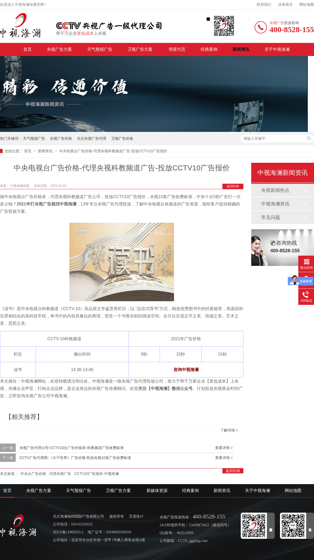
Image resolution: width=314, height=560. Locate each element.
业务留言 (285, 5)
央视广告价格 (61, 138)
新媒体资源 (157, 490)
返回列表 (233, 186)
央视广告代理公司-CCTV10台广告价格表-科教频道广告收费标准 (71, 448)
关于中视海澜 (277, 49)
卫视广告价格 (122, 138)
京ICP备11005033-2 (68, 532)
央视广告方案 (59, 49)
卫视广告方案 (140, 49)
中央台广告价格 (33, 474)
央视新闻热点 (275, 190)
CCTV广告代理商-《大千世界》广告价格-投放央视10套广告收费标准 (75, 458)
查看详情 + (224, 448)
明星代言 (177, 49)
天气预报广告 (99, 49)
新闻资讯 (241, 49)
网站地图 (306, 5)
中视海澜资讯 (275, 203)
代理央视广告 (60, 474)
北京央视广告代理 (91, 138)
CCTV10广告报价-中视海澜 (96, 474)
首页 (27, 49)
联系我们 (264, 5)
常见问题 (270, 217)
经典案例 (209, 49)
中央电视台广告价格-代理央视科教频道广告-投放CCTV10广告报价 (113, 151)
